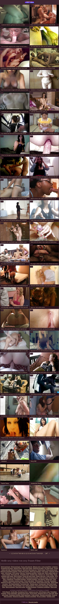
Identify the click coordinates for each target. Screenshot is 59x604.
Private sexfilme (41, 596)
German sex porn (33, 592)
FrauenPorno (10, 579)
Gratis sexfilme (6, 574)
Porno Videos (49, 574)
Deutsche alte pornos (23, 593)
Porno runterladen (12, 593)
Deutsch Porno (18, 568)
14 (30, 553)
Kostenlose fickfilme (15, 595)
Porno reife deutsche (26, 567)
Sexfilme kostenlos (32, 579)
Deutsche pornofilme (45, 595)
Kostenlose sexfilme (31, 573)
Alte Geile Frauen (51, 584)
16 (34, 553)
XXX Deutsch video (44, 592)
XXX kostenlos (39, 581)
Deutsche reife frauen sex (30, 570)
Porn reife (47, 581)
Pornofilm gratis (24, 574)
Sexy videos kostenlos (28, 585)
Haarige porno (34, 584)
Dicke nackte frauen (51, 570)
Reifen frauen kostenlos (31, 578)
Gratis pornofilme (46, 567)
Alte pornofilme (17, 585)
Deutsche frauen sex (16, 570)
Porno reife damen (29, 581)
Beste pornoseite (10, 587)
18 (38, 553)
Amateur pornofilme (30, 596)
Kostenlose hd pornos (7, 568)
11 (24, 553)
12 (26, 553)
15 (32, 553)
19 (40, 553)
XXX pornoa (15, 573)
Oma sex (22, 573)
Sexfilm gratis (34, 574)
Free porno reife (24, 584)
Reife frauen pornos (23, 571)
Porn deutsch (41, 579)
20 (42, 553)
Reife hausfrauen (5, 567)
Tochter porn (40, 573)
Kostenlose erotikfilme (43, 587)
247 (46, 553)
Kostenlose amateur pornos (15, 581)
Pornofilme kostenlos (20, 579)
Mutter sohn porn (41, 576)
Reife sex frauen (11, 578)
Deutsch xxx (41, 574)
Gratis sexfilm (50, 576)
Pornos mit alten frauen (29, 576)
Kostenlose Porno (23, 592)
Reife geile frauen (27, 568)
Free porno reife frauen (41, 585)
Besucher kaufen (33, 602)
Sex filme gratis (48, 568)
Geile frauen (8, 573)
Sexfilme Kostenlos (31, 587)
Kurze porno (24, 582)
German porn (42, 584)
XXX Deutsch (6, 592)
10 (22, 553)
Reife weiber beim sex (51, 573)
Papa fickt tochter (20, 587)
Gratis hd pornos (43, 578)
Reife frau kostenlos (35, 571)
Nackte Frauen (41, 570)
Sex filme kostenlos (14, 584)
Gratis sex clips (16, 582)
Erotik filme (14, 592)
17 (36, 553)
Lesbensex (55, 567)
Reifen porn (49, 579)
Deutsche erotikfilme (18, 596)
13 (28, 553)
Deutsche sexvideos (38, 568)
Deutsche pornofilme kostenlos (9, 571)
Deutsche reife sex (43, 593)
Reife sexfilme (18, 576)
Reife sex (29, 2)
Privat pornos (32, 582)
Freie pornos (45, 571)
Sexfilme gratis (20, 578)
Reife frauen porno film (43, 582)
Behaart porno (37, 567)
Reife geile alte (15, 574)
